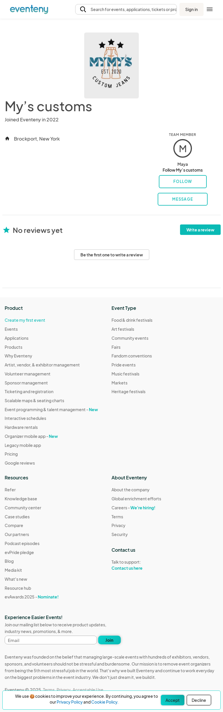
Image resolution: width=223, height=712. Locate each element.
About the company (131, 489)
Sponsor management (26, 382)
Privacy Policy (70, 701)
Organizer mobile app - (31, 436)
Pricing (11, 453)
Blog (9, 561)
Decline (199, 700)
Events (11, 329)
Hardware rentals (21, 427)
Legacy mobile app (23, 445)
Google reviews (20, 462)
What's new (16, 579)
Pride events (124, 364)
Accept (173, 700)
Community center (23, 507)
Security (120, 534)
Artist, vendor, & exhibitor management (42, 364)
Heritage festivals (128, 391)
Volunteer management (28, 373)
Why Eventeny (18, 355)
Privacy (118, 525)
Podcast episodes (22, 543)
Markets (119, 382)
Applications (16, 338)
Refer (10, 489)
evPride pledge (19, 552)
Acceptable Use (88, 689)
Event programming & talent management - (51, 409)
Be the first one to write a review (111, 254)
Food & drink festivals (132, 320)
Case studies (17, 516)
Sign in (191, 9)
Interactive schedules (25, 418)
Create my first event (25, 320)
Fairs (116, 347)
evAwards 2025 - (32, 596)
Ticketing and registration (29, 391)
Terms (117, 516)
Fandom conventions (132, 355)
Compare (14, 525)
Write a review (200, 229)
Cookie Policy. (104, 701)
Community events (130, 338)
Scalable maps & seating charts (34, 400)
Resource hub (18, 588)
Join (109, 640)
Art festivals (123, 329)
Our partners (17, 534)
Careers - (133, 507)
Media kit (13, 570)
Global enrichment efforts (136, 498)
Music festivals (125, 373)
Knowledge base (21, 498)
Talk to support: (136, 565)
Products (13, 347)
